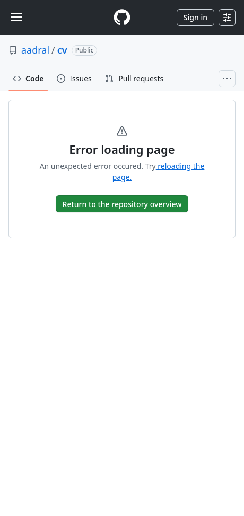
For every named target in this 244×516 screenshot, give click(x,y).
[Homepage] (122, 17)
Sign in (195, 17)
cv (62, 50)
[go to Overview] (122, 203)
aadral (35, 50)
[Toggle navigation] (16, 17)
